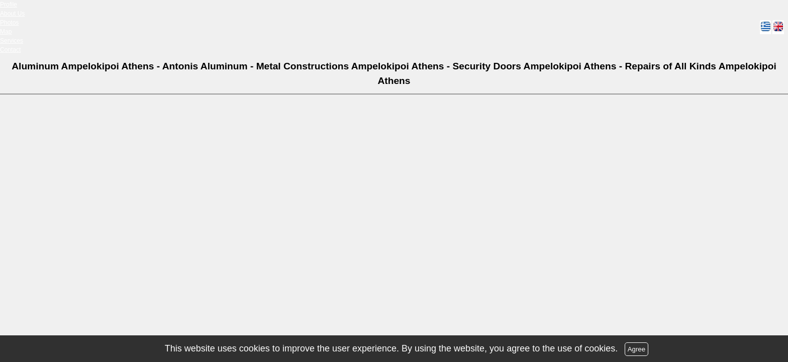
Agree (637, 349)
